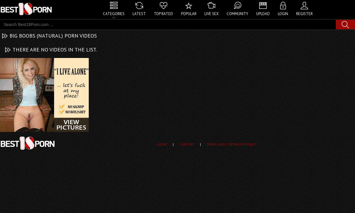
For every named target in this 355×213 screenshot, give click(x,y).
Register (304, 13)
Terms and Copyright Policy (231, 144)
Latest (139, 13)
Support (186, 144)
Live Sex (211, 13)
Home (162, 144)
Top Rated (163, 13)
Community (237, 13)
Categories (114, 13)
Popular (188, 13)
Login (283, 13)
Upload (263, 13)
